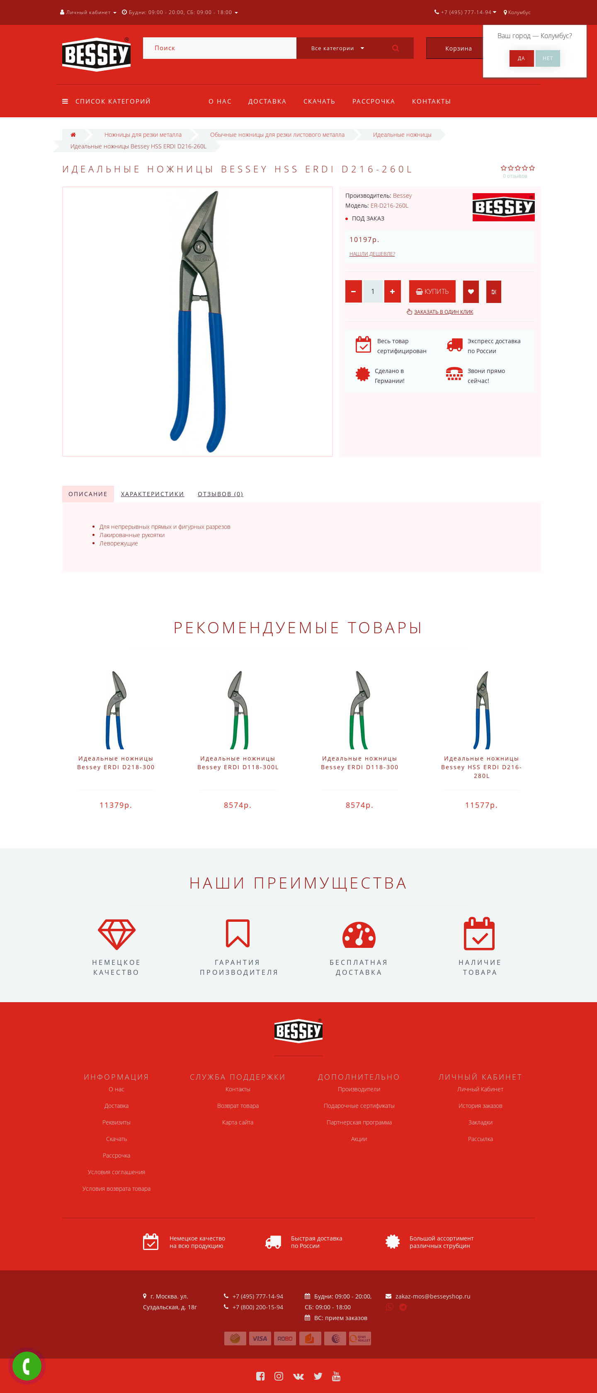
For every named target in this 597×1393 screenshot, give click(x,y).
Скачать (322, 101)
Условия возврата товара (116, 1188)
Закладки (480, 1122)
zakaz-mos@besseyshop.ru (433, 1296)
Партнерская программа (359, 1122)
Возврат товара (238, 1106)
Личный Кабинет (480, 1089)
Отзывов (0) (220, 494)
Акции (359, 1139)
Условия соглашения (116, 1172)
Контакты (436, 101)
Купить (432, 291)
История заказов (480, 1106)
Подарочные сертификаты (359, 1106)
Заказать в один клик (443, 311)
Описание (88, 494)
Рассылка (480, 1139)
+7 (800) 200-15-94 (258, 1307)
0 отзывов (515, 175)
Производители (359, 1089)
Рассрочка (377, 101)
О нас (220, 101)
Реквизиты (116, 1122)
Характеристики (152, 494)
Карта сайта (237, 1122)
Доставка (269, 101)
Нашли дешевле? (372, 253)
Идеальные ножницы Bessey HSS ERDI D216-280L (481, 767)
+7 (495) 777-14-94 (258, 1296)
